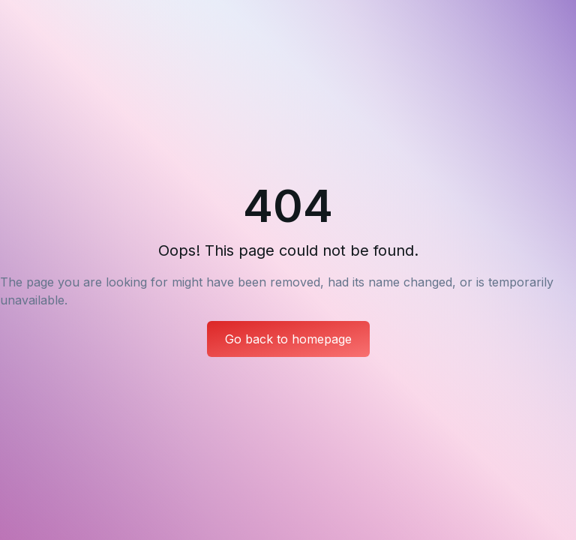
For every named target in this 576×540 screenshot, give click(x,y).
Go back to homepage (288, 339)
